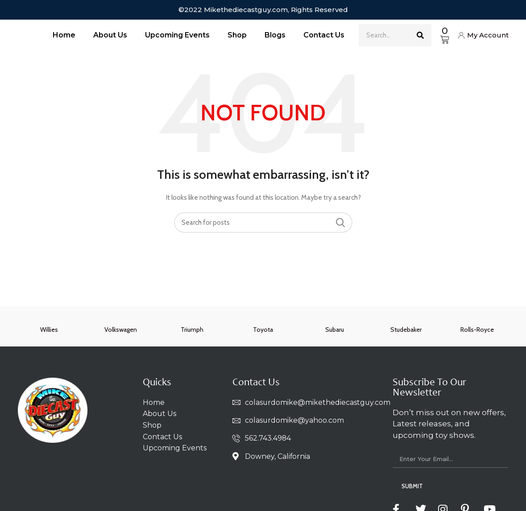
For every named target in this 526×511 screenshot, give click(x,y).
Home (64, 35)
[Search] (420, 35)
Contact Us (323, 35)
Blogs (275, 35)
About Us (110, 35)
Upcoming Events (177, 35)
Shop (237, 35)
